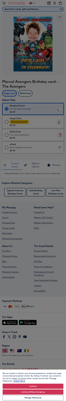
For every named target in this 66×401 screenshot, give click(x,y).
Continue (33, 386)
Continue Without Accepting (33, 392)
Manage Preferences (33, 398)
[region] (33, 385)
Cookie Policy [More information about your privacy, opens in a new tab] (19, 381)
